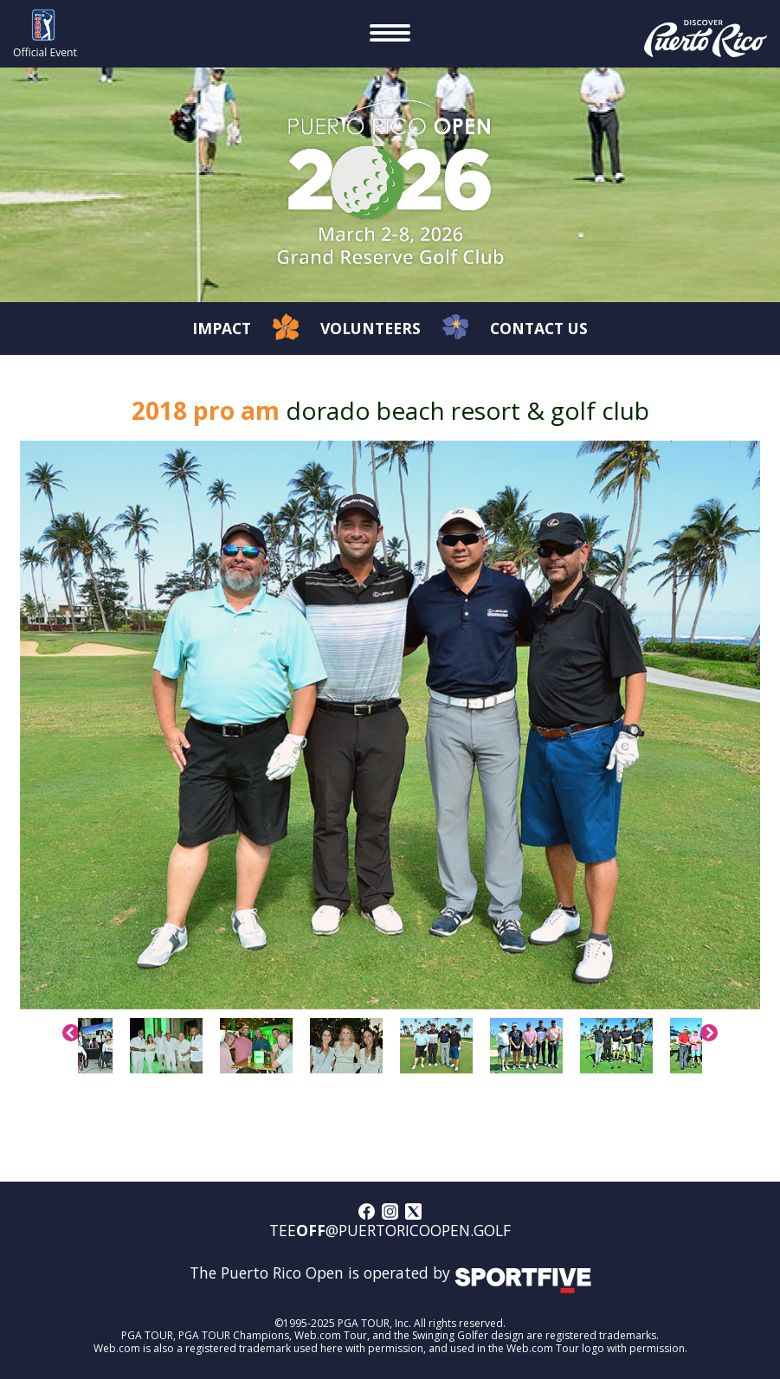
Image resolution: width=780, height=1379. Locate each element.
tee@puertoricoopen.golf (390, 1230)
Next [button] (709, 1032)
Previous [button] (71, 1032)
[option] (390, 725)
